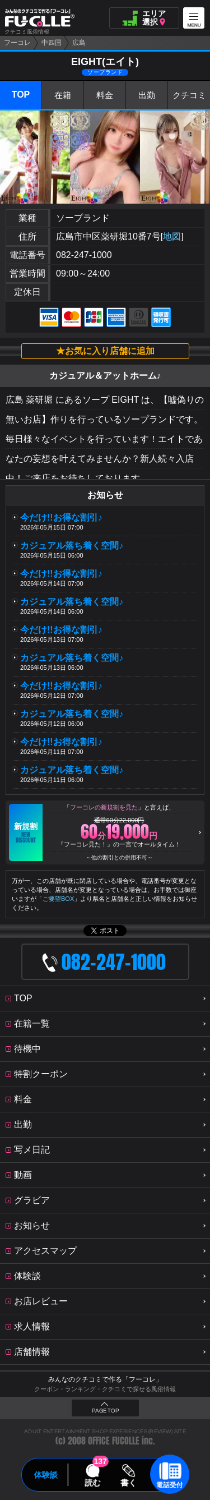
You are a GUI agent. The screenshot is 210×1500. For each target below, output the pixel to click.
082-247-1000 (84, 255)
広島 (79, 43)
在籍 (62, 95)
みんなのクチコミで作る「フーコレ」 (105, 1379)
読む (92, 1482)
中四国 (51, 43)
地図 (172, 236)
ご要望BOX (58, 898)
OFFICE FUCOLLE (113, 1440)
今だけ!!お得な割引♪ (61, 517)
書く (129, 1482)
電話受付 (169, 1485)
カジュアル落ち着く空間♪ (71, 545)
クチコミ (189, 95)
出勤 (146, 95)
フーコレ (17, 43)
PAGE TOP (105, 1411)
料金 (104, 95)
